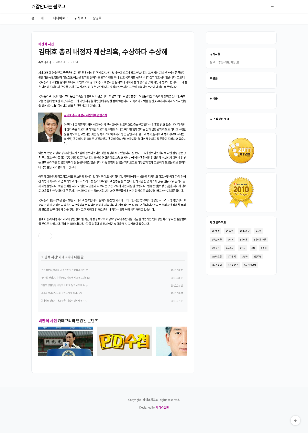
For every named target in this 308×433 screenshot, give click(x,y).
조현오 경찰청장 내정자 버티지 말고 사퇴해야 (63, 285)
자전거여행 (250, 265)
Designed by (154, 407)
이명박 (216, 231)
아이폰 (244, 239)
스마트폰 (217, 256)
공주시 (230, 248)
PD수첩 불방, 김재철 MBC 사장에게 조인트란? (63, 277)
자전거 (232, 256)
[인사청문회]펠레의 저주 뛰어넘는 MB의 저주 (63, 270)
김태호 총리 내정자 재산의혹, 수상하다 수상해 (103, 51)
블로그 (216, 248)
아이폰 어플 (260, 239)
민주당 (258, 256)
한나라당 (245, 231)
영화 (245, 256)
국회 (259, 231)
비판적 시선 (46, 44)
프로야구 (233, 265)
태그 (44, 18)
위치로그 (80, 18)
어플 (264, 248)
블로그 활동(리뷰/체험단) (224, 62)
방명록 (97, 18)
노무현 (230, 231)
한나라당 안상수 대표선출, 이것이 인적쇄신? (62, 300)
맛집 (243, 248)
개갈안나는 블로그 (48, 6)
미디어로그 (60, 18)
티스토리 (217, 265)
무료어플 (217, 239)
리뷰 (231, 239)
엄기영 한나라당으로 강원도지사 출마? (59, 293)
